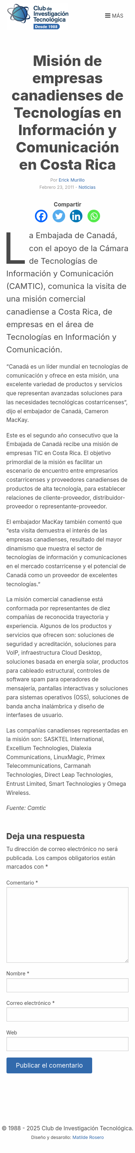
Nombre (18, 973)
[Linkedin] (76, 216)
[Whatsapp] (93, 216)
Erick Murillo (72, 180)
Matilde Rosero (88, 1137)
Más (113, 16)
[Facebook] (41, 216)
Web (11, 1032)
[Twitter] (59, 216)
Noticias (86, 187)
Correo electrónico (30, 1003)
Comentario (22, 883)
